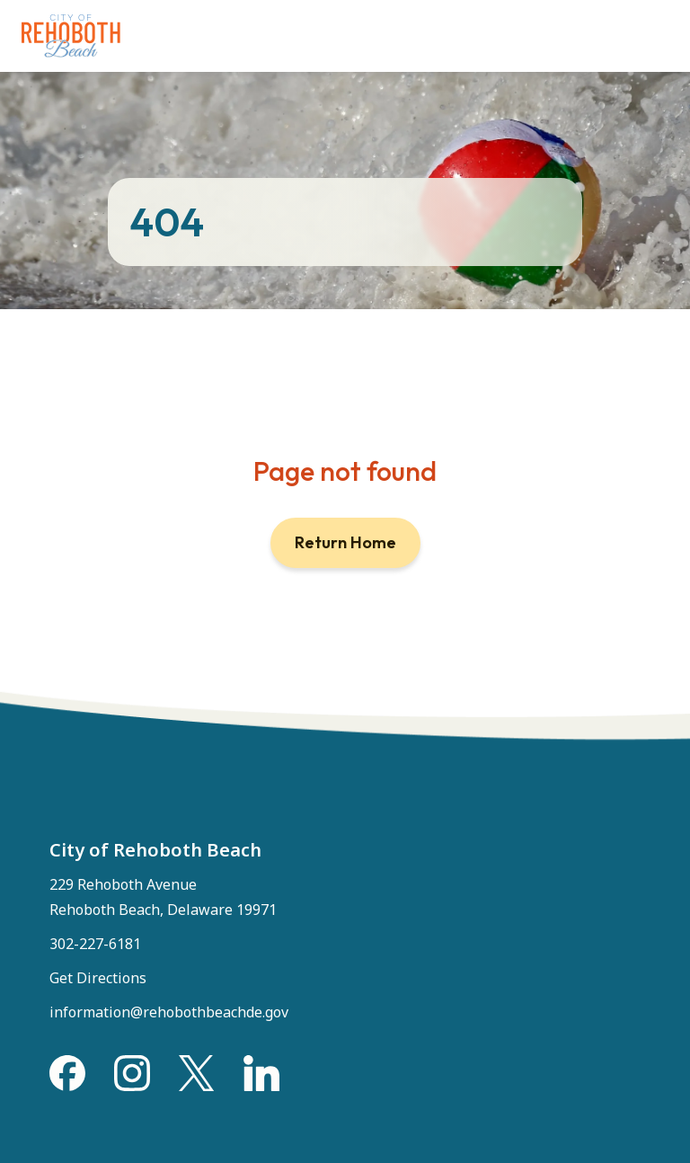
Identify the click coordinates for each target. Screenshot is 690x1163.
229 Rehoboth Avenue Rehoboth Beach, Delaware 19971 (163, 896)
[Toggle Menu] (652, 27)
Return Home (345, 542)
